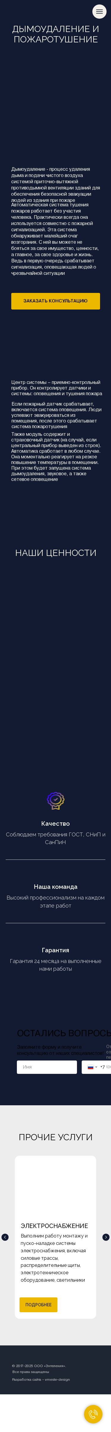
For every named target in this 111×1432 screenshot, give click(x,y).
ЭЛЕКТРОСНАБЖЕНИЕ (54, 1226)
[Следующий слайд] (106, 1237)
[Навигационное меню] (99, 11)
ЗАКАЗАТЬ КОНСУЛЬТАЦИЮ (55, 301)
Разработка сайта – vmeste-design (41, 1379)
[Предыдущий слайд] (5, 1237)
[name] (47, 1067)
